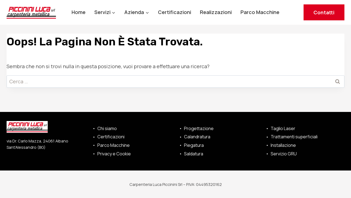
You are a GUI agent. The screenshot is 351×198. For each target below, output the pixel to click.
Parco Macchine (259, 12)
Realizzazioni (216, 12)
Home (79, 12)
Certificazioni (174, 12)
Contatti (324, 12)
